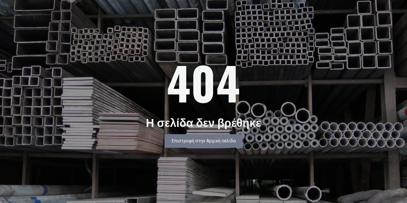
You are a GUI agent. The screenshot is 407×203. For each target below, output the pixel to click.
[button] (204, 141)
